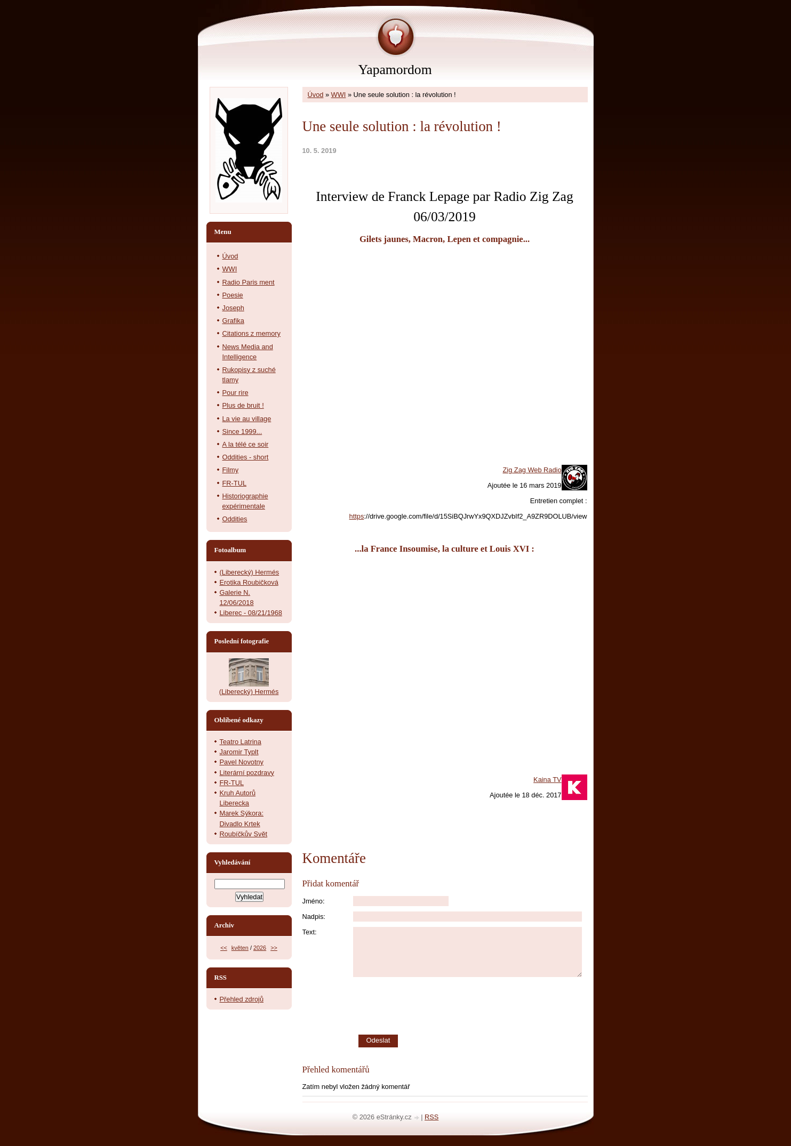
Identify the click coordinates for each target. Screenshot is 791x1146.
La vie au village (246, 419)
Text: (309, 932)
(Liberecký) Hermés (249, 572)
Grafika (233, 321)
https (356, 516)
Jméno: (313, 901)
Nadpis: (313, 917)
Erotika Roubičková (249, 582)
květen (240, 948)
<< (223, 948)
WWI (338, 95)
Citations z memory (251, 333)
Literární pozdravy (247, 773)
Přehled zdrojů (242, 999)
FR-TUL (234, 483)
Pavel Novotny (242, 762)
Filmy (230, 470)
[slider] (444, 181)
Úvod (316, 95)
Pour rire (235, 393)
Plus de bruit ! (243, 405)
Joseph (233, 308)
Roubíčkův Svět (244, 834)
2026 (259, 948)
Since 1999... (242, 431)
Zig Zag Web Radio (531, 470)
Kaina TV (547, 780)
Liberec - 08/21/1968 (251, 613)
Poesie (232, 295)
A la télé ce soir (245, 444)
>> (273, 948)
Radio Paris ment (248, 282)
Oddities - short (245, 457)
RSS (431, 1117)
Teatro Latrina (240, 742)
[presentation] (470, 1006)
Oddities (234, 519)
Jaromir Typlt (239, 752)
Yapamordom (395, 69)
